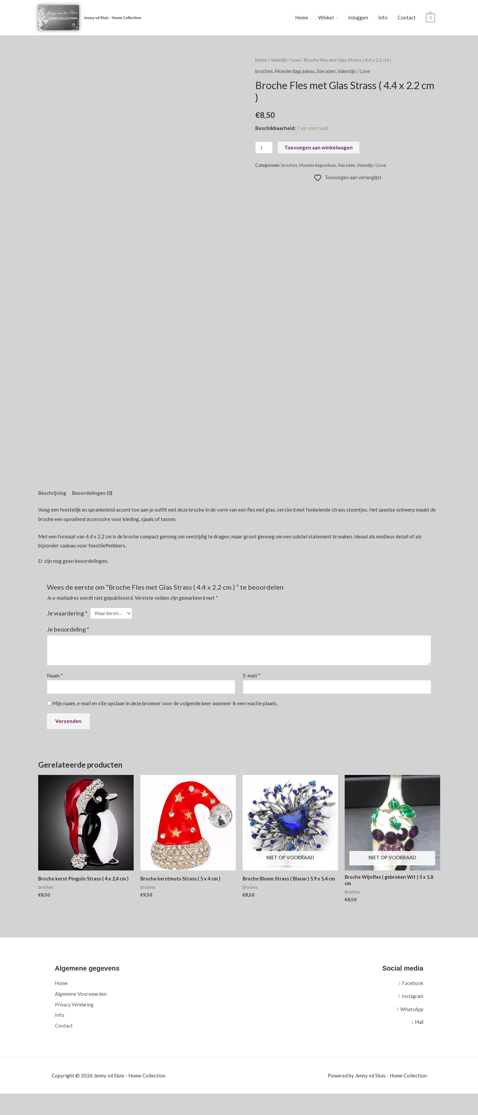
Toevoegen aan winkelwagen (319, 148)
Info (383, 18)
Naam (55, 677)
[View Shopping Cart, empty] (430, 18)
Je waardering (67, 614)
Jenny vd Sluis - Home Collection (115, 17)
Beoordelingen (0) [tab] (94, 494)
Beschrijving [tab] (52, 494)
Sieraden (328, 71)
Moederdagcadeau (296, 71)
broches (264, 71)
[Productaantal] (264, 148)
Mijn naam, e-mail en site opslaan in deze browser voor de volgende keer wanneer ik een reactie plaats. (165, 706)
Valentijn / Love (286, 60)
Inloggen (358, 18)
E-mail (251, 677)
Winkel (326, 18)
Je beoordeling (68, 631)
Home (301, 18)
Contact (407, 18)
